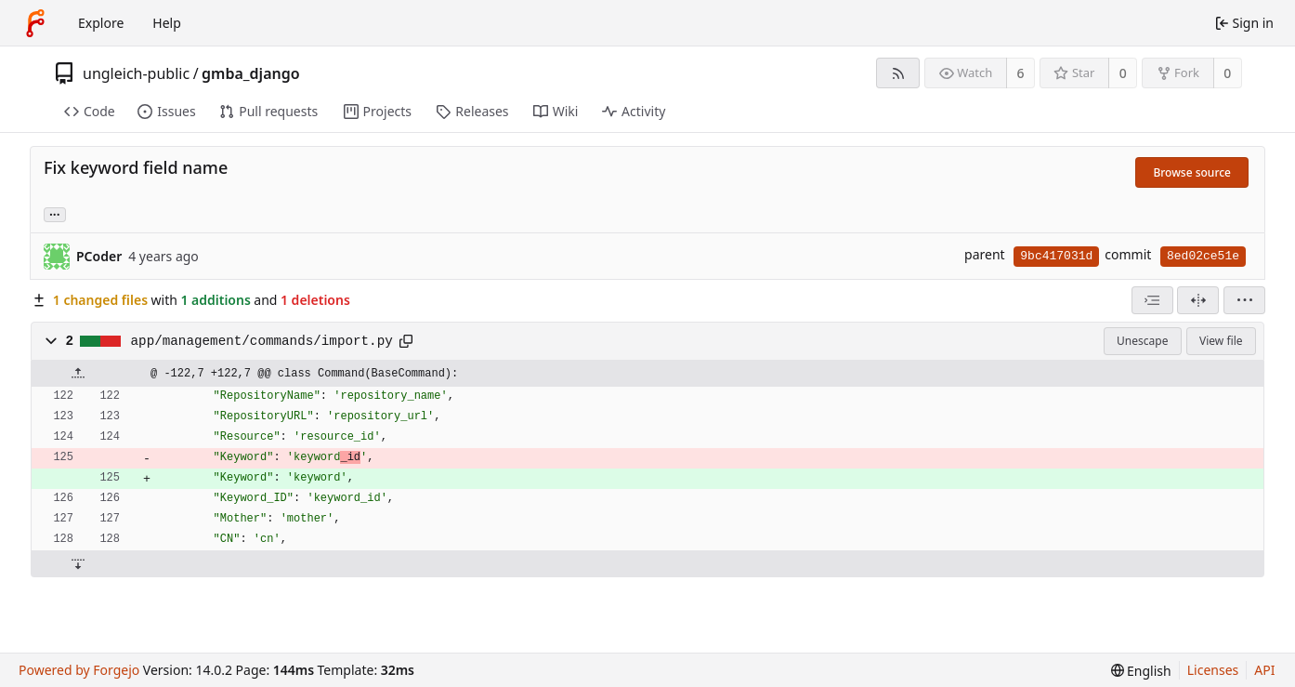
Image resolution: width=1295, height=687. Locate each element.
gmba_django (251, 73)
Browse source (1192, 172)
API (1264, 670)
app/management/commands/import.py (262, 341)
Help (166, 23)
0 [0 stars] (1123, 73)
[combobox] (1152, 300)
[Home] (35, 23)
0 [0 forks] (1227, 73)
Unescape (1142, 341)
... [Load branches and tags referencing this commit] (54, 213)
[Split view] (1198, 300)
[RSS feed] (898, 73)
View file (1220, 341)
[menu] (1244, 300)
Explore (101, 23)
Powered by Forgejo (79, 670)
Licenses (1213, 670)
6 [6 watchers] (1021, 73)
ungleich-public (136, 73)
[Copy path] (406, 341)
